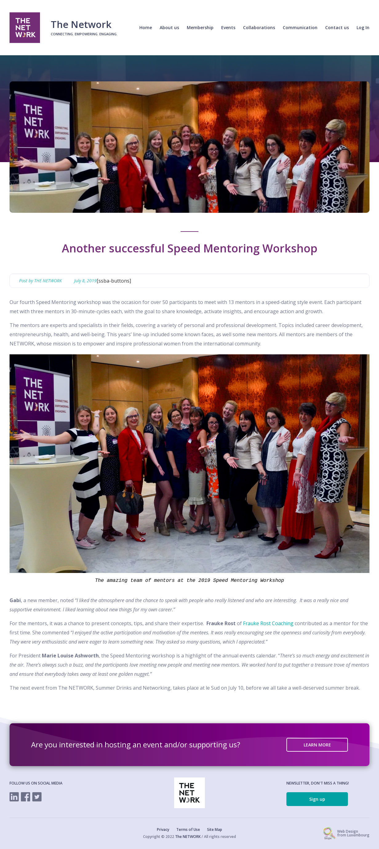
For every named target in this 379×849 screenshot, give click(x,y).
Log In (363, 27)
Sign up (317, 799)
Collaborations (259, 27)
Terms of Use (188, 829)
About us (169, 27)
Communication (300, 27)
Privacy (163, 829)
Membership (200, 27)
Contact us (337, 27)
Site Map (214, 829)
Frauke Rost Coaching (268, 623)
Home (145, 27)
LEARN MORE (317, 745)
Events (228, 27)
